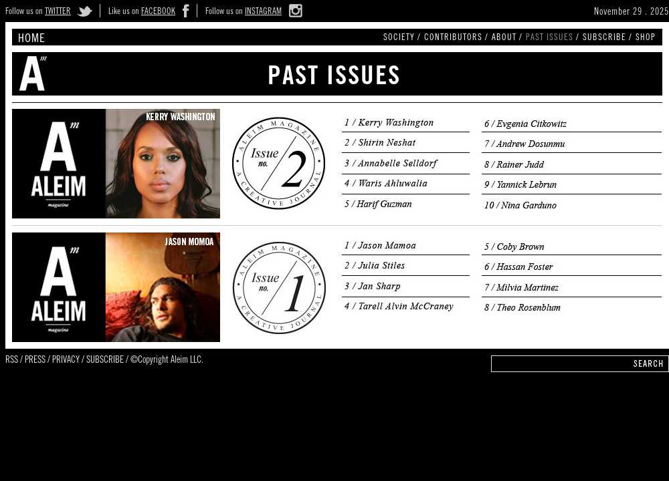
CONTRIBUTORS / (456, 38)
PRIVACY (66, 360)
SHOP (646, 38)
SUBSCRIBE (105, 360)
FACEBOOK (158, 12)
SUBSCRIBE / (607, 38)
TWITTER (58, 12)
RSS (11, 360)
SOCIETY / (402, 38)
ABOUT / (507, 38)
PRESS (35, 360)
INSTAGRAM (263, 12)
